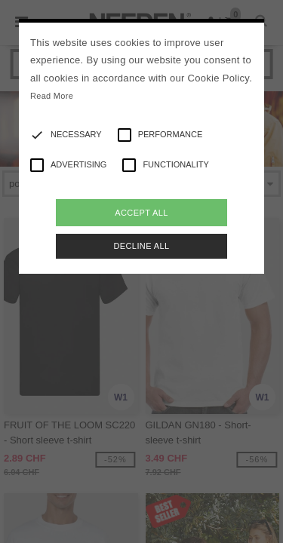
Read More (51, 95)
